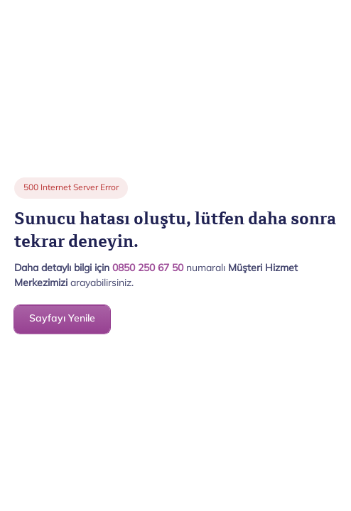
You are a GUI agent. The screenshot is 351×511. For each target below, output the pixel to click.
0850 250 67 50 (147, 268)
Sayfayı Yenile (62, 319)
